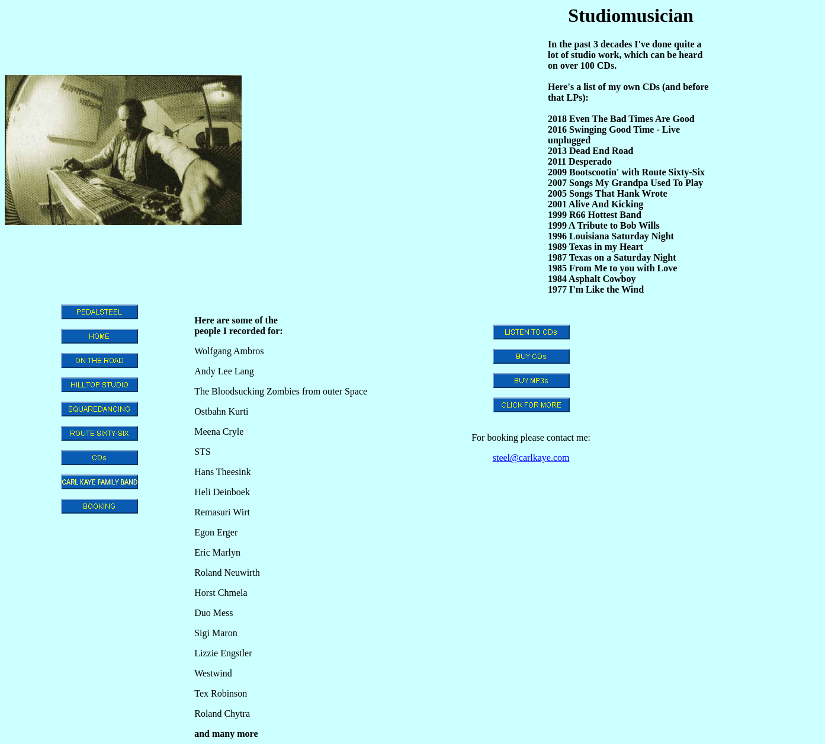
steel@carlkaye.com (531, 458)
